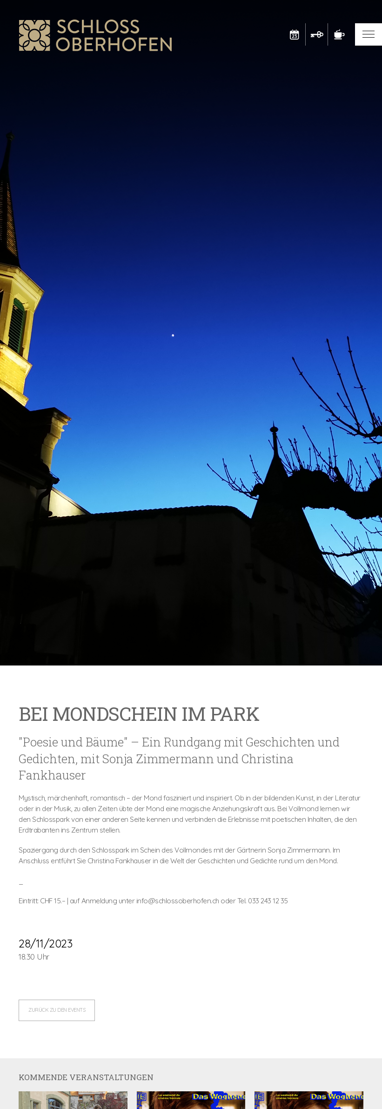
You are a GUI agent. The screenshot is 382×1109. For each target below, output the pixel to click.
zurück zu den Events (56, 1010)
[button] (368, 34)
